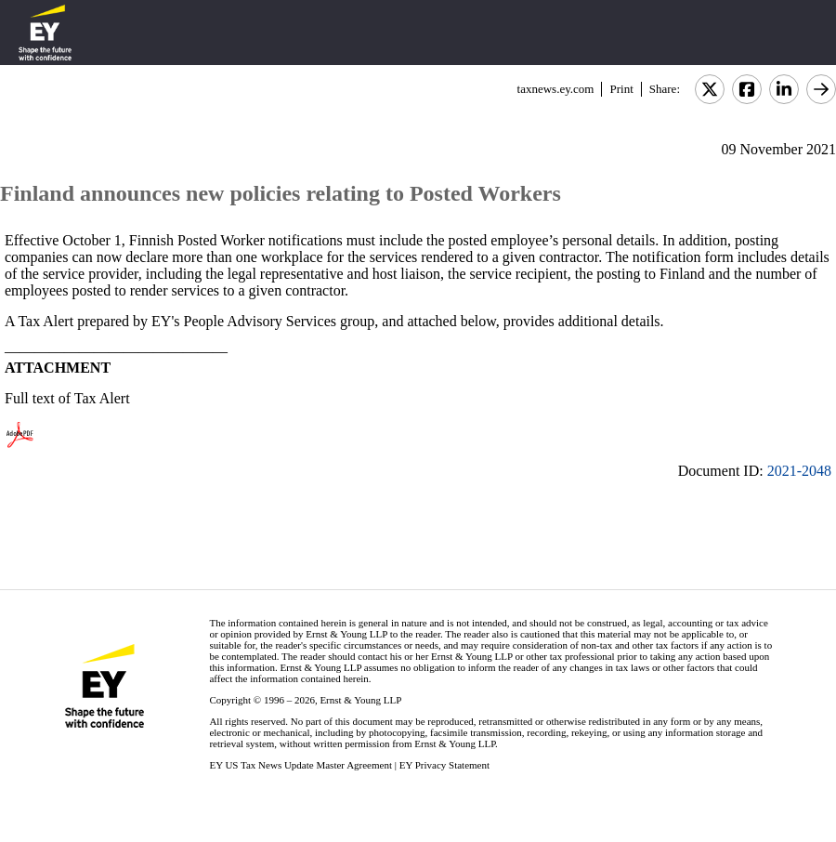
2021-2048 (799, 471)
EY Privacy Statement (444, 764)
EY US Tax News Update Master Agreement (300, 764)
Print (621, 89)
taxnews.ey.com (555, 89)
